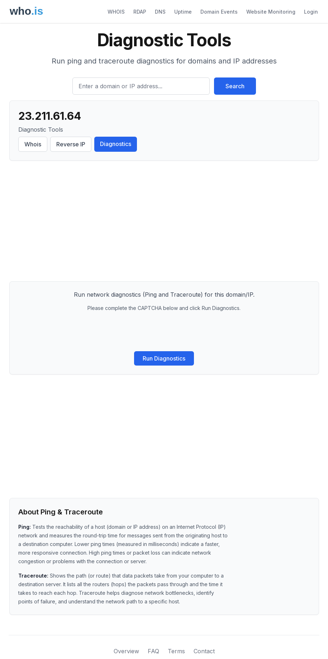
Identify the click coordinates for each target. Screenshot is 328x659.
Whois (32, 144)
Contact (204, 651)
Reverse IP (70, 144)
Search (234, 86)
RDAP (139, 12)
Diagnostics (115, 143)
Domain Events (219, 12)
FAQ (153, 651)
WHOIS (116, 12)
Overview (126, 651)
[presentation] (164, 331)
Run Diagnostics (164, 358)
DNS (160, 12)
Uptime (183, 12)
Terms (176, 651)
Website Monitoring (270, 12)
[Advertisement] (164, 222)
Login (311, 12)
